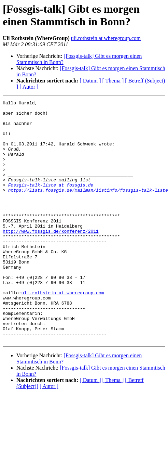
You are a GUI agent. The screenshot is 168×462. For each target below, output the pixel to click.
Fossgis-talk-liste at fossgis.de (51, 202)
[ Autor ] (28, 87)
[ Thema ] (113, 81)
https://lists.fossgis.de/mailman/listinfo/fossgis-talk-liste (88, 208)
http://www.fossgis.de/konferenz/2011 (51, 258)
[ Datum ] (90, 81)
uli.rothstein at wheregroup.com (106, 38)
